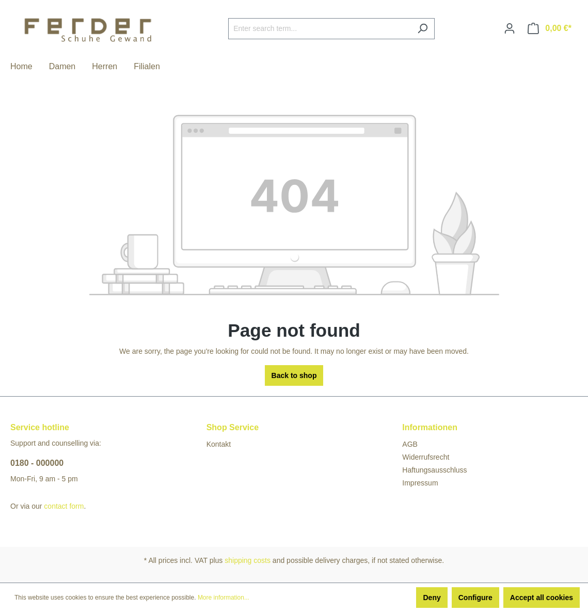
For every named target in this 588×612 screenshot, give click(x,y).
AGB (410, 444)
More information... (223, 597)
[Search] (422, 28)
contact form (64, 506)
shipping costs (248, 560)
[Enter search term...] (319, 28)
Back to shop (294, 375)
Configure (475, 597)
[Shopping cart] (549, 28)
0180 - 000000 (36, 463)
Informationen (429, 427)
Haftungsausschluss (434, 470)
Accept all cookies (541, 597)
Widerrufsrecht (425, 457)
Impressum (420, 483)
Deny (431, 597)
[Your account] (509, 28)
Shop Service (232, 427)
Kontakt (218, 444)
